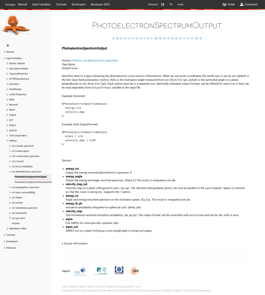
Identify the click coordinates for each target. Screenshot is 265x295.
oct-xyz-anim (18, 218)
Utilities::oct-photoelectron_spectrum (95, 60)
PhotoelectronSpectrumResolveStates (34, 182)
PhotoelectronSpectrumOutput (31, 176)
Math (11, 99)
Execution (14, 84)
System (13, 130)
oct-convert (18, 161)
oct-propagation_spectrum (25, 187)
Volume (16, 223)
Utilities (13, 140)
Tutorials (61, 4)
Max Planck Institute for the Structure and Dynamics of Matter (139, 290)
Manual (22, 4)
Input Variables (41, 4)
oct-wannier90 (19, 213)
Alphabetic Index (17, 228)
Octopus (10, 4)
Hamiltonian (15, 89)
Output (12, 115)
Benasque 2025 (100, 4)
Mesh (12, 109)
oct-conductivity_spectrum (25, 156)
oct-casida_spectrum (23, 145)
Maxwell (13, 104)
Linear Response (17, 94)
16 (170, 4)
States (12, 125)
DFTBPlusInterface (19, 78)
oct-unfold (17, 202)
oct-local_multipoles (22, 166)
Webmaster (205, 290)
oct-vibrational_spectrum (25, 207)
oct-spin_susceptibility (23, 192)
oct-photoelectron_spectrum (26, 171)
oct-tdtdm (17, 197)
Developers (79, 4)
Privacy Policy (190, 290)
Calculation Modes (18, 68)
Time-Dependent (17, 135)
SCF (11, 120)
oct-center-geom (20, 151)
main (180, 4)
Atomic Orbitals (17, 63)
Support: (66, 271)
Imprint (177, 290)
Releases (11, 247)
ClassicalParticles (18, 73)
